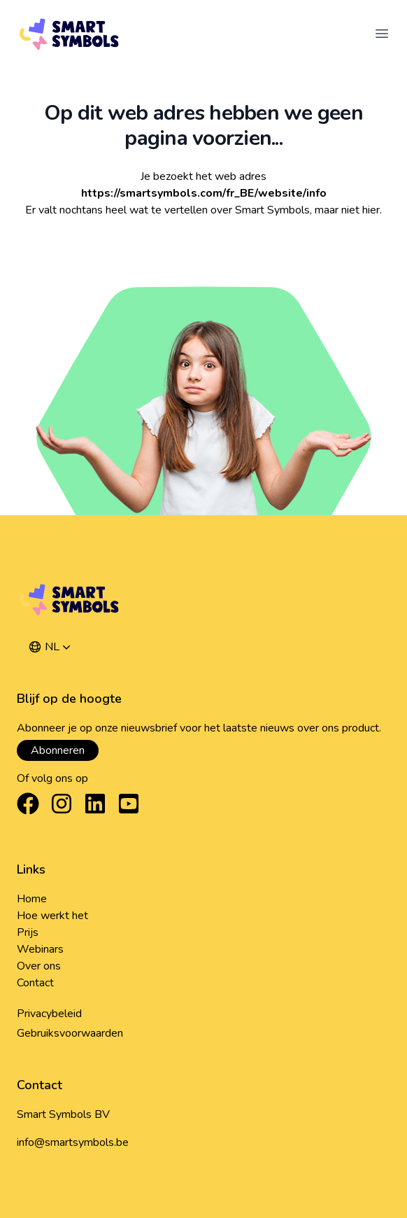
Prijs (27, 932)
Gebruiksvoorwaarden (70, 1033)
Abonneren (58, 750)
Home (32, 898)
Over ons (39, 966)
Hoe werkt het (52, 915)
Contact (35, 982)
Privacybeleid (49, 1013)
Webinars (40, 949)
